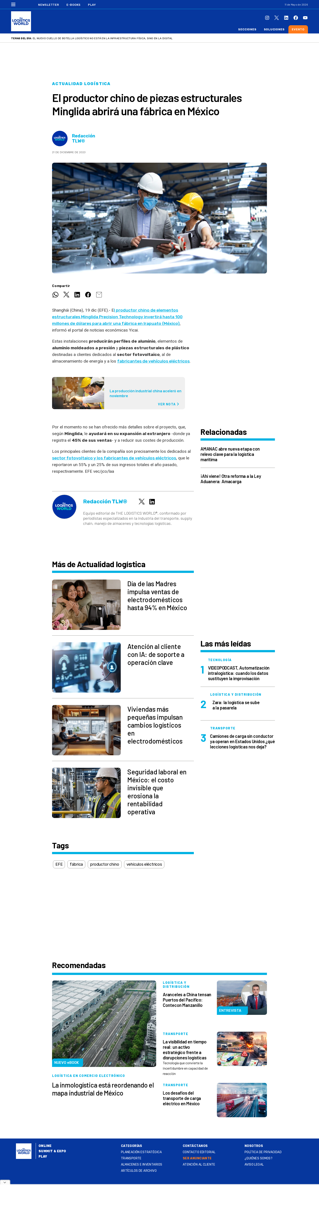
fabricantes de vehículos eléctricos (153, 361)
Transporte (131, 1158)
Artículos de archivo (139, 1171)
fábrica (76, 864)
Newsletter (48, 4)
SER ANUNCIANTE (197, 1158)
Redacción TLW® (83, 138)
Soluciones (274, 29)
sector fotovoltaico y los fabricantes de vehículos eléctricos (114, 458)
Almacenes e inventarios (141, 1164)
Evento (298, 29)
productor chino (104, 864)
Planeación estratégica (141, 1152)
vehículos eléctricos (144, 864)
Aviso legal (254, 1164)
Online (45, 1146)
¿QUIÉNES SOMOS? (258, 1158)
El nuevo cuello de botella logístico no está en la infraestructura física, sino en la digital (103, 38)
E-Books (73, 4)
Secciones (247, 29)
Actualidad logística (81, 83)
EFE (58, 864)
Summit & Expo (52, 1151)
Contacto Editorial (199, 1152)
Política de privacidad (263, 1152)
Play (92, 4)
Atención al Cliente (199, 1164)
